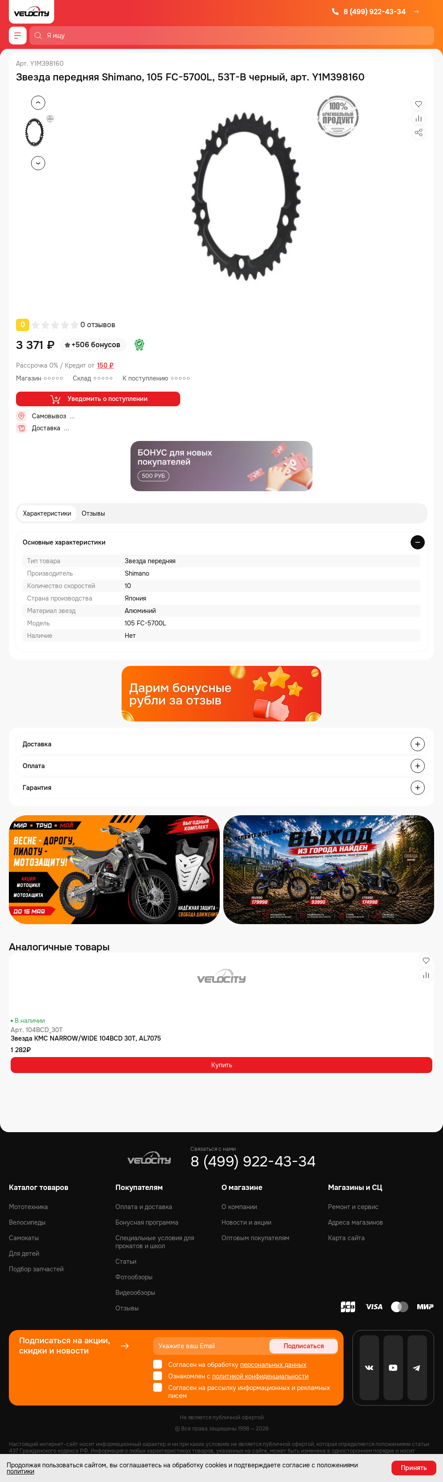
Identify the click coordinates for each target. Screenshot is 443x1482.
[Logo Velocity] (31, 12)
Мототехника (28, 1207)
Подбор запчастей (36, 1269)
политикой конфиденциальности (260, 1376)
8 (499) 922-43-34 (368, 11)
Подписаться (304, 1346)
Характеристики (47, 513)
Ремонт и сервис (353, 1207)
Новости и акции (246, 1222)
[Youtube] (393, 1367)
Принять (414, 1468)
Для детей (24, 1254)
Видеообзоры (135, 1293)
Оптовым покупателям (255, 1238)
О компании (239, 1207)
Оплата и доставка (143, 1207)
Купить (221, 1065)
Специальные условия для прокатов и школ (154, 1242)
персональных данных (273, 1365)
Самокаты (24, 1238)
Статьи (125, 1262)
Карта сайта (346, 1238)
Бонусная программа (146, 1222)
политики (20, 1471)
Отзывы (93, 513)
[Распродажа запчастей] (114, 869)
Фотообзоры (134, 1277)
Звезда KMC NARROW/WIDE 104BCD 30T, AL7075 (86, 1038)
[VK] (369, 1367)
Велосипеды (27, 1222)
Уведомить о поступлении (98, 399)
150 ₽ (105, 365)
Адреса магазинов (355, 1222)
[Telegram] (417, 1367)
